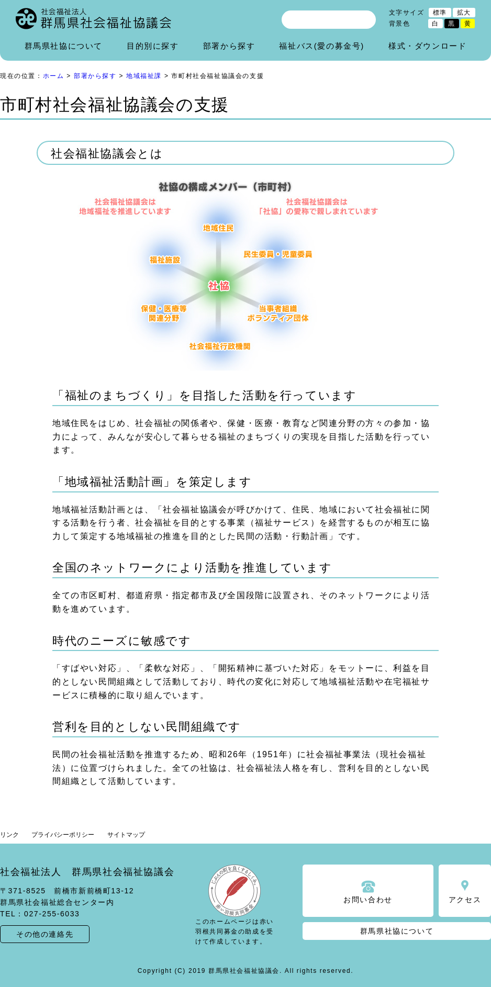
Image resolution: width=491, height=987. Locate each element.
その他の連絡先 (44, 934)
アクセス (465, 899)
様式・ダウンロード (427, 45)
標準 (440, 12)
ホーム (53, 76)
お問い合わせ (368, 899)
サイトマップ (126, 834)
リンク (9, 834)
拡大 (464, 12)
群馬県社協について (64, 45)
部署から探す (229, 45)
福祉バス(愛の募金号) (321, 45)
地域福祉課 (144, 76)
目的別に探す (153, 45)
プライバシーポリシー (62, 834)
